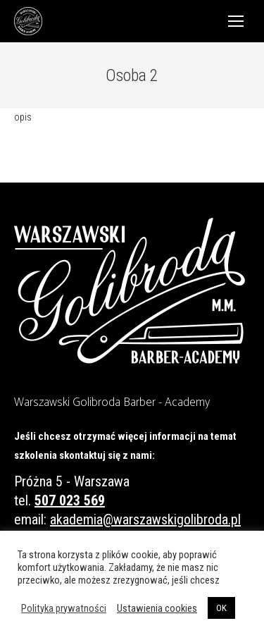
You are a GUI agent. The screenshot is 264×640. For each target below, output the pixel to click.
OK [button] (221, 608)
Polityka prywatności (63, 608)
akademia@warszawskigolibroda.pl (145, 519)
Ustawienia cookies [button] (157, 608)
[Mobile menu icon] (236, 21)
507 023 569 (69, 500)
